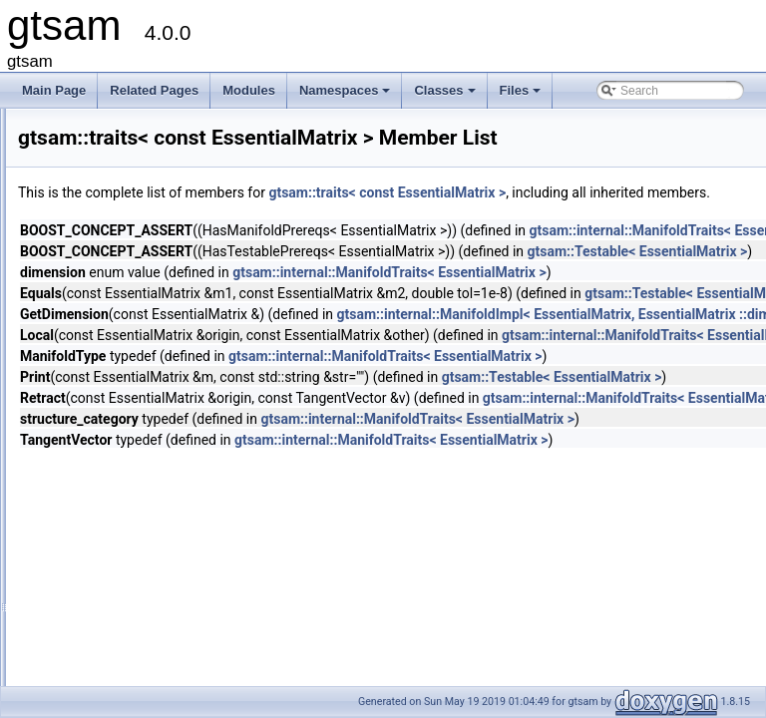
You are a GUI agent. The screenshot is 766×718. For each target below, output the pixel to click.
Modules (248, 90)
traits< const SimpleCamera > (160, 627)
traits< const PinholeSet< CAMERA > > (185, 496)
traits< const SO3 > (133, 649)
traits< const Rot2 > (134, 583)
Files (522, 96)
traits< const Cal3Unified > (152, 342)
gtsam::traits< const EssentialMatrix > (636, 192)
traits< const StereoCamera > (160, 671)
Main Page (54, 90)
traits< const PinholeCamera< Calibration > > (201, 452)
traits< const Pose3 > (138, 561)
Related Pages (154, 90)
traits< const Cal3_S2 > (144, 254)
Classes (446, 96)
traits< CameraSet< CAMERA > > (171, 145)
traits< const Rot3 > (134, 605)
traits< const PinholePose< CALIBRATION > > (204, 474)
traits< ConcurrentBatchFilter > (163, 167)
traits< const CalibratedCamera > (169, 364)
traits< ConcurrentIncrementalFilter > (179, 210)
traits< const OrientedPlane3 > (162, 430)
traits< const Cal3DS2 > (145, 320)
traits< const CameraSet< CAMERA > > (187, 386)
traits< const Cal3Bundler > (154, 298)
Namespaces (346, 96)
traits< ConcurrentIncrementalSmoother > (192, 232)
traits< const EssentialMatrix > (161, 408)
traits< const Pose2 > (138, 539)
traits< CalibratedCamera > (153, 123)
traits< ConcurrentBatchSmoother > (176, 188)
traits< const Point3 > (138, 518)
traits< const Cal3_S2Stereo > (161, 276)
